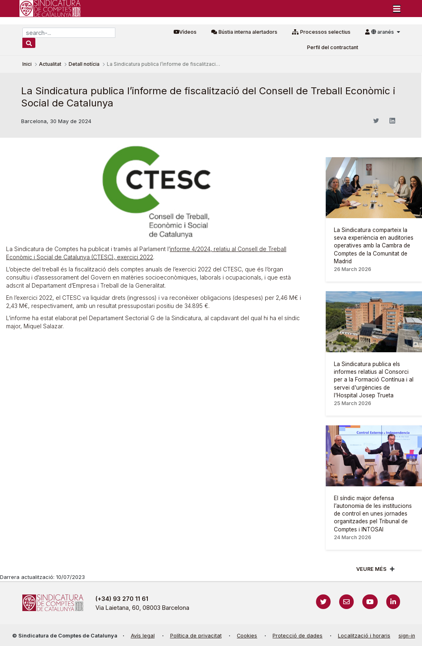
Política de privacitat (196, 636)
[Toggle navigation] (396, 8)
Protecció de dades (297, 636)
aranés (383, 32)
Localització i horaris (364, 636)
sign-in (406, 636)
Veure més (371, 569)
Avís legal (143, 636)
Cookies (247, 636)
